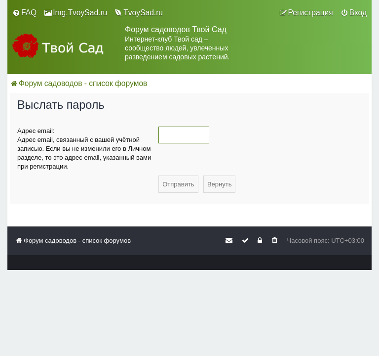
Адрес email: (36, 130)
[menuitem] (24, 13)
